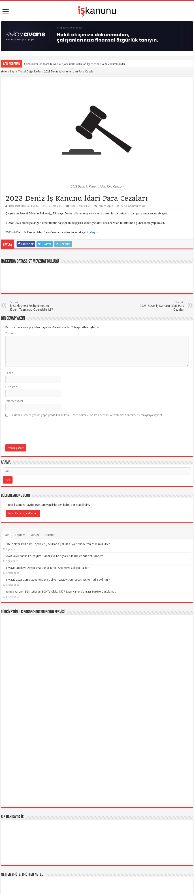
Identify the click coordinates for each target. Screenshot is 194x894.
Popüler (20, 534)
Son (6, 534)
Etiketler (50, 534)
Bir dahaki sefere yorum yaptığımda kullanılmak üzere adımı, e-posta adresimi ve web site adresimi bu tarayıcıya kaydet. (86, 415)
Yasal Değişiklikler (30, 71)
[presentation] (39, 431)
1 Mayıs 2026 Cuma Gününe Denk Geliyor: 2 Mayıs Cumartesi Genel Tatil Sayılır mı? (58, 579)
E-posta (11, 387)
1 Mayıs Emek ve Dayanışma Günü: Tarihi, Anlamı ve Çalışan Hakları (47, 567)
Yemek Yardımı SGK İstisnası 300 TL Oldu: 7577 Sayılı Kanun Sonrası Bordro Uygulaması (61, 591)
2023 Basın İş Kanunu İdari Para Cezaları (161, 306)
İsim (9, 373)
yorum (35, 534)
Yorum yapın (106, 206)
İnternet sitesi (14, 401)
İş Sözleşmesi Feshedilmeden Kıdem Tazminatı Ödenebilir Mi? (33, 306)
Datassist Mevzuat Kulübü (24, 206)
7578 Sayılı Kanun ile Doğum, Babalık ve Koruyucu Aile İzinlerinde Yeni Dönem (54, 556)
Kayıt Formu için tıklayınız (23, 513)
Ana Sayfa (9, 71)
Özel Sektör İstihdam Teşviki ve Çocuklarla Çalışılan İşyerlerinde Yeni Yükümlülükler (74, 63)
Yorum (9, 333)
